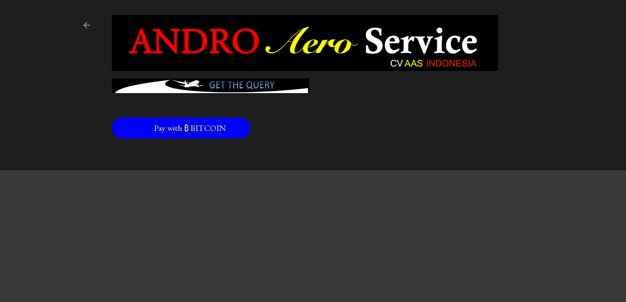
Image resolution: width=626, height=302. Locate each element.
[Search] (531, 25)
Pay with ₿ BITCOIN (173, 127)
